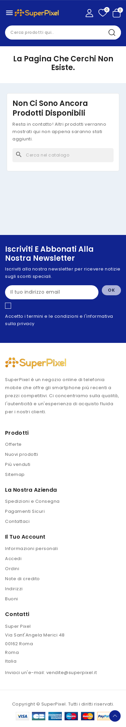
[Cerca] (63, 155)
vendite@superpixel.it (71, 672)
